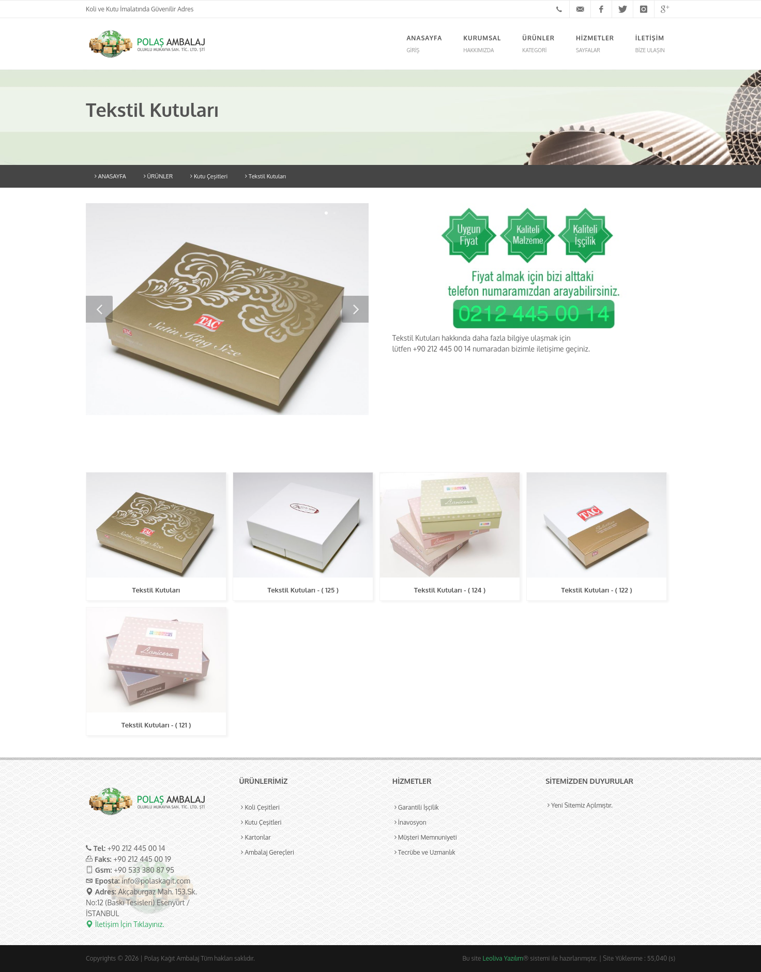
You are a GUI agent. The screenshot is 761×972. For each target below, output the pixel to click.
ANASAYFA (110, 176)
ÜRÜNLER (158, 176)
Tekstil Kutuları (265, 176)
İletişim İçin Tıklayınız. (125, 924)
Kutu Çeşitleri (208, 176)
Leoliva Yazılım (503, 958)
